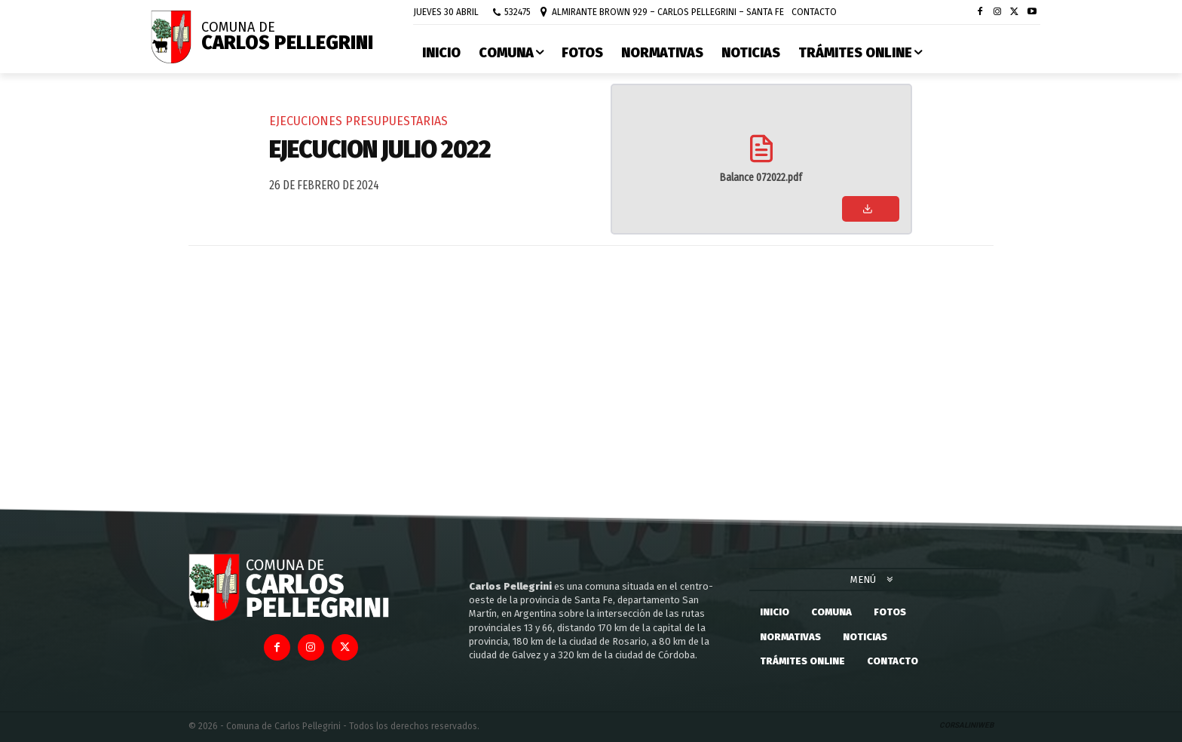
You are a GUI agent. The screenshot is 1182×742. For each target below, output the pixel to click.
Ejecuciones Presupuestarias (358, 121)
